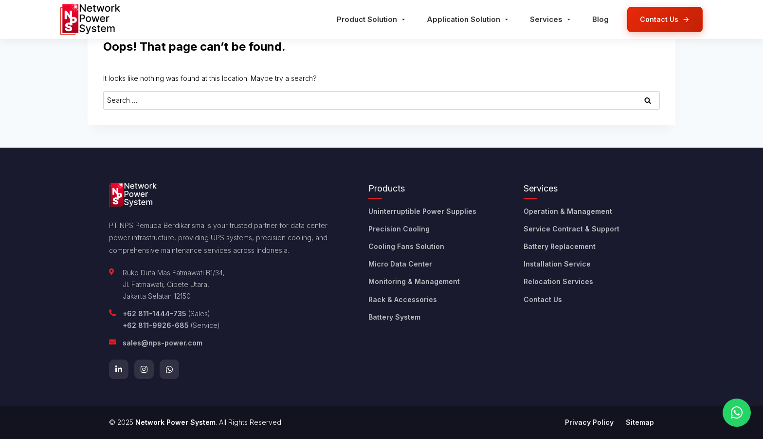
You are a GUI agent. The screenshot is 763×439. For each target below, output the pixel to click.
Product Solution (372, 19)
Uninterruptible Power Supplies (422, 211)
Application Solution (468, 19)
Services (551, 19)
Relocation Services (558, 281)
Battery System (394, 317)
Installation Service (557, 264)
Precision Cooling (399, 229)
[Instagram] (144, 369)
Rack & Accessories (402, 299)
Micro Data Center (400, 264)
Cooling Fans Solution (406, 246)
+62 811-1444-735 (154, 313)
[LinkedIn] (118, 369)
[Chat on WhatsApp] (737, 413)
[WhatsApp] (169, 369)
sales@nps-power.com (162, 343)
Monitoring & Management (414, 281)
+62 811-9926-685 (156, 325)
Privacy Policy (589, 422)
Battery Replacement (560, 246)
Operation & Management (568, 211)
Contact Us (543, 299)
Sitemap (640, 422)
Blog (600, 19)
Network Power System (175, 422)
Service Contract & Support (571, 229)
